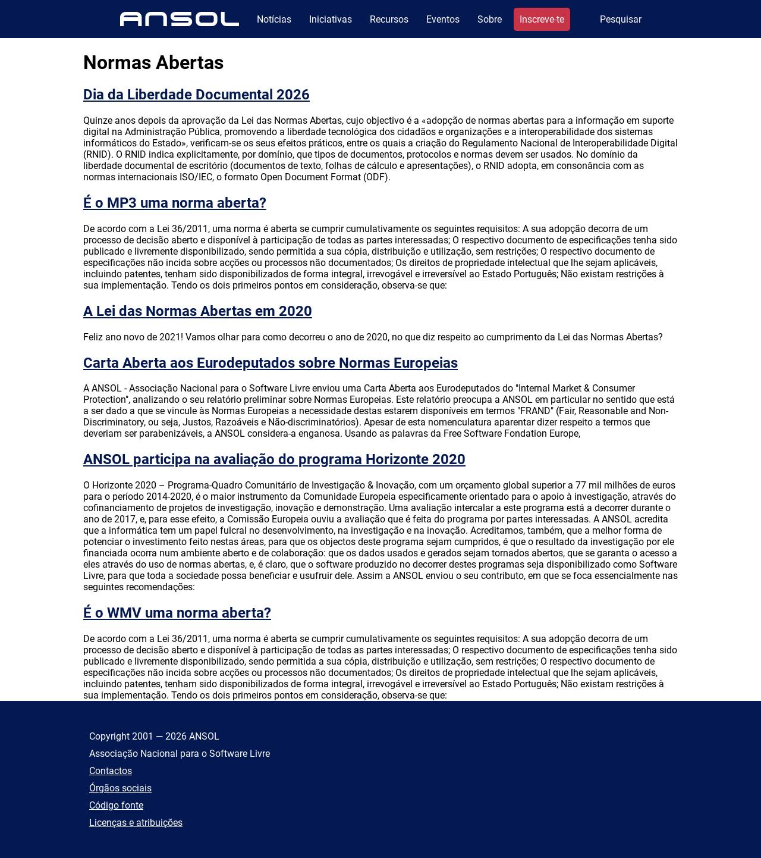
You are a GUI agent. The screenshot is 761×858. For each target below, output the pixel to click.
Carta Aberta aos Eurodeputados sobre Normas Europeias (270, 363)
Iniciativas (330, 19)
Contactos (110, 770)
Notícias (274, 19)
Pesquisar (620, 19)
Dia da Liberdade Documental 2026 (196, 94)
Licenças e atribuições (136, 822)
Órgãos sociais (120, 788)
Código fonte (116, 805)
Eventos (443, 19)
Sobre (489, 19)
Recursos (389, 19)
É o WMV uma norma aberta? (177, 613)
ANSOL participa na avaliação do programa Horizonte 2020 (274, 459)
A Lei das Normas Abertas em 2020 (197, 311)
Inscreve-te (542, 19)
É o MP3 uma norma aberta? (174, 203)
